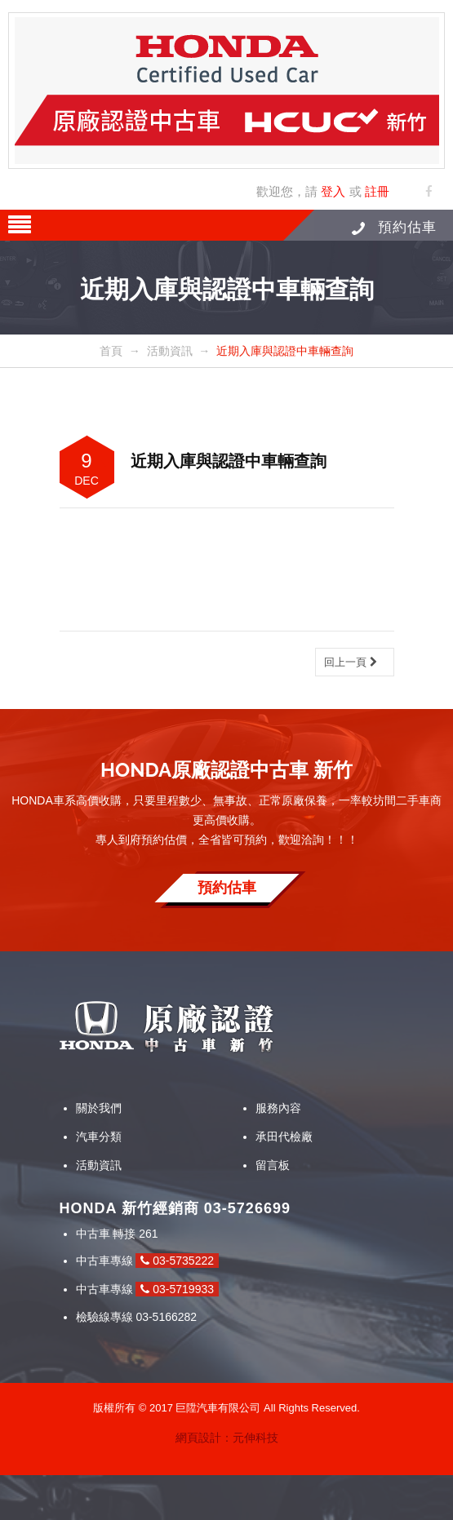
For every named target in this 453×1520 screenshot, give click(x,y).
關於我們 (99, 1108)
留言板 (272, 1165)
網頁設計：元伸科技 (226, 1437)
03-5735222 (177, 1260)
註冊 (377, 191)
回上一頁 (350, 662)
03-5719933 (177, 1289)
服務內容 (278, 1108)
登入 (333, 191)
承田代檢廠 (284, 1136)
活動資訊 (99, 1165)
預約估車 (394, 227)
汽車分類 (99, 1136)
